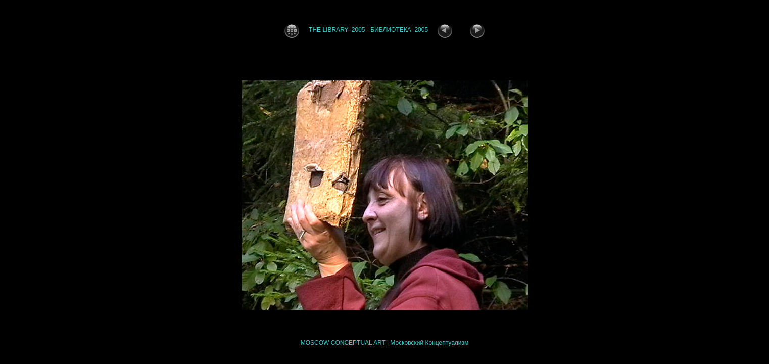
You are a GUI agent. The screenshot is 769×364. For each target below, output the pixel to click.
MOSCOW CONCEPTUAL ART (343, 342)
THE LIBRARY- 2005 (337, 29)
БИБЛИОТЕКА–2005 (399, 29)
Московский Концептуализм (429, 342)
